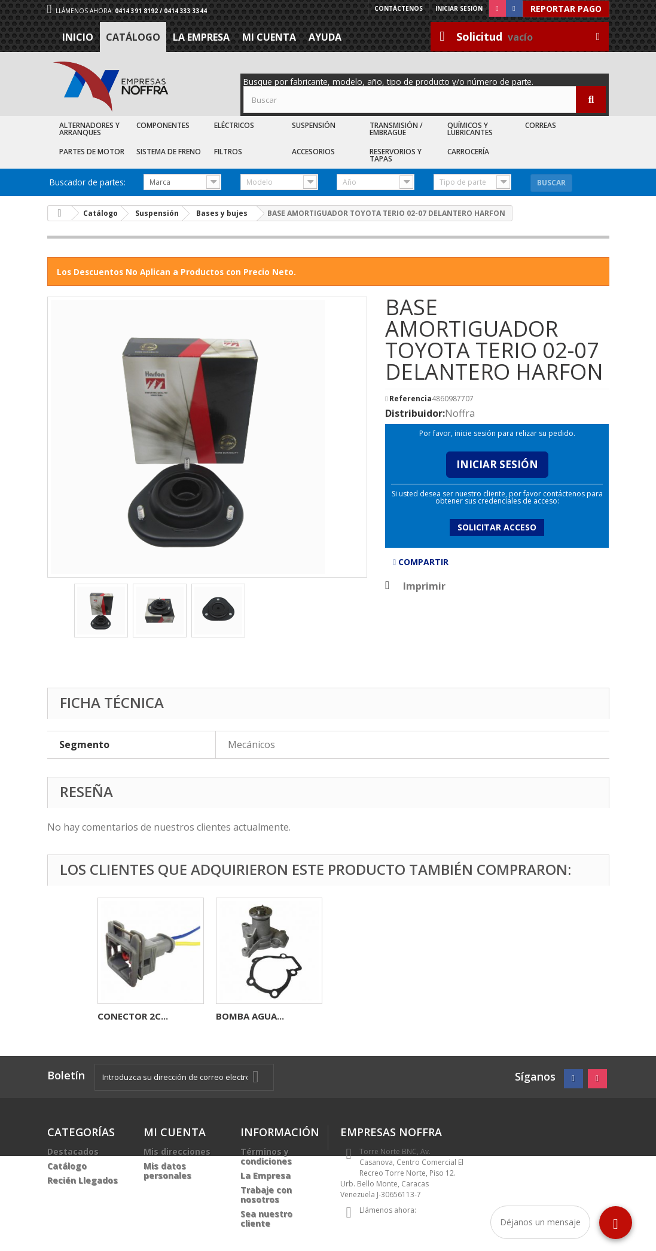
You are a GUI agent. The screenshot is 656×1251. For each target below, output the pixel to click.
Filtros (228, 152)
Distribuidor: (415, 413)
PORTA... (116, 1016)
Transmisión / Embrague (396, 129)
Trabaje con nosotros (266, 1194)
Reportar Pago (566, 8)
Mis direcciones (177, 1151)
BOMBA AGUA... (487, 1016)
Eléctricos (234, 125)
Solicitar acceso (496, 527)
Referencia (410, 398)
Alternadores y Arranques (89, 129)
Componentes (163, 125)
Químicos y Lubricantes (470, 129)
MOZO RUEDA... (249, 1016)
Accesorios (313, 152)
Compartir (420, 561)
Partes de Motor (91, 152)
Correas (540, 125)
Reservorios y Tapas (396, 155)
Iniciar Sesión (497, 464)
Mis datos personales (167, 1170)
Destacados (73, 1151)
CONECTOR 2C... (369, 1016)
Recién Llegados (82, 1180)
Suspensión (313, 125)
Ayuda (325, 37)
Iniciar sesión (459, 8)
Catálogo (133, 37)
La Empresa (201, 37)
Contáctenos (398, 8)
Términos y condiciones (266, 1156)
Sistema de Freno (168, 152)
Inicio (77, 37)
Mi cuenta (269, 37)
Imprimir (424, 586)
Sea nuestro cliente (266, 1218)
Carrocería (468, 152)
